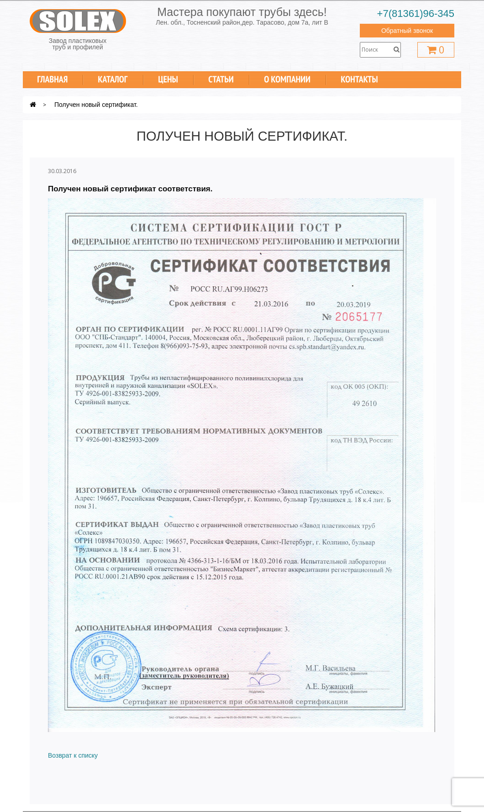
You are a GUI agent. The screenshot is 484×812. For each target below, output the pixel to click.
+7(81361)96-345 (415, 13)
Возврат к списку (73, 755)
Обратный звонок (407, 30)
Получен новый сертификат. (96, 104)
